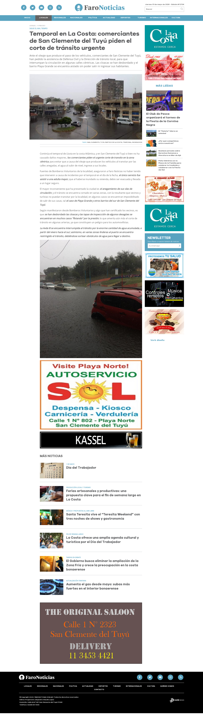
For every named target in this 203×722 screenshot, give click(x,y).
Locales (43, 17)
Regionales (60, 17)
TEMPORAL (127, 142)
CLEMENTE (95, 142)
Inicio (27, 17)
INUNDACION (137, 142)
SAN (88, 142)
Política (92, 17)
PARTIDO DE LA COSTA (113, 142)
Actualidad (109, 17)
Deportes (125, 17)
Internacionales (159, 17)
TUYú (102, 142)
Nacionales (76, 17)
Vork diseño (157, 340)
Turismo (142, 17)
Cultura (176, 17)
